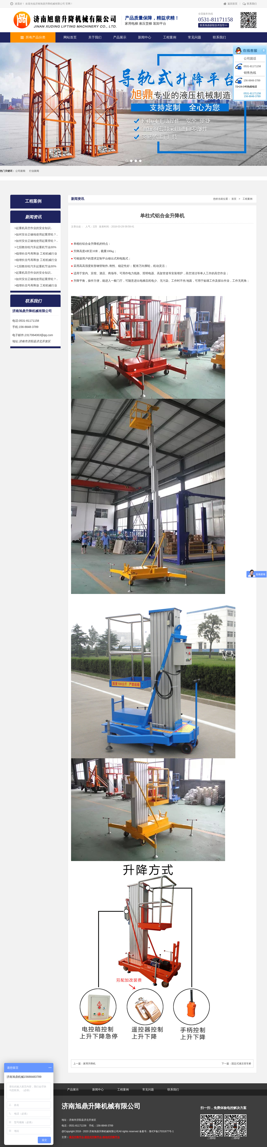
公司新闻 (20, 170)
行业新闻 (34, 170)
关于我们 (94, 37)
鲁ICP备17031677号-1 (161, 1131)
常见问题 (194, 37)
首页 (233, 198)
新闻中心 (144, 37)
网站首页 (70, 37)
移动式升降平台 (111, 1137)
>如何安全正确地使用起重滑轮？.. (36, 234)
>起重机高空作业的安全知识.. (33, 228)
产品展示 (119, 37)
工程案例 (169, 37)
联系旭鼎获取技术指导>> (213, 25)
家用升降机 (89, 1063)
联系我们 (250, 3)
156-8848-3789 (247, 80)
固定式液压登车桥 (241, 1063)
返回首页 (230, 3)
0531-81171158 (248, 66)
